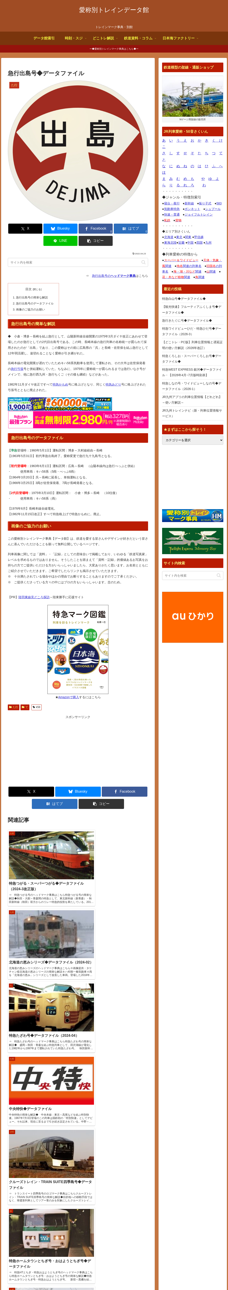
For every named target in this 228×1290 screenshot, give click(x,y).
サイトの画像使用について (119, 1276)
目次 (28, 277)
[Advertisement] (45, 737)
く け (217, 140)
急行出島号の (114, 263)
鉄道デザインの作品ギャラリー (186, 1195)
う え (181, 140)
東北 (179, 237)
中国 (190, 242)
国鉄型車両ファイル (179, 1184)
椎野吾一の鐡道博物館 (180, 1190)
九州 (208, 242)
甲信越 (199, 237)
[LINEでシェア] (113, 229)
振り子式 (205, 203)
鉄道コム (171, 1178)
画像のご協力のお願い (30, 296)
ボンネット (192, 209)
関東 (188, 237)
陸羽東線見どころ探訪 (34, 583)
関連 (187, 271)
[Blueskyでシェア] (42, 229)
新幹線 (189, 203)
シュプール (213, 209)
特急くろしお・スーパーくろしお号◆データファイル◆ (191, 358)
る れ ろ (185, 185)
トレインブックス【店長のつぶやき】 (191, 1173)
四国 (199, 242)
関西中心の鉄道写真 (179, 1201)
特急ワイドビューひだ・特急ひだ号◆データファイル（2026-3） (191, 331)
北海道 (168, 237)
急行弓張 (17, 355)
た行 (13, 693)
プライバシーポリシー (208, 1276)
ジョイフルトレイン (199, 214)
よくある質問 (152, 1276)
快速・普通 (172, 214)
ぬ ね (181, 166)
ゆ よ (213, 179)
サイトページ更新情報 (101, 1158)
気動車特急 (172, 209)
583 (219, 203)
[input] (78, 250)
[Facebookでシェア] (66, 229)
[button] (137, 229)
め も (188, 179)
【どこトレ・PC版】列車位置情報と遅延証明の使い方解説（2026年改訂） (192, 344)
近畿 (181, 242)
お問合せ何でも (177, 1276)
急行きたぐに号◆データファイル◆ (187, 320)
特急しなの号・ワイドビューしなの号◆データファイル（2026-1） (191, 386)
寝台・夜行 (172, 203)
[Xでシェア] (19, 229)
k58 (36, 693)
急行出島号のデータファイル (34, 290)
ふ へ (217, 166)
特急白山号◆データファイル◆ (184, 298)
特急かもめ (60, 371)
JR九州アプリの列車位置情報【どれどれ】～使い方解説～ (192, 399)
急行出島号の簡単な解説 (32, 284)
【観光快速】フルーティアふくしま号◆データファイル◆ (191, 309)
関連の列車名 (189, 266)
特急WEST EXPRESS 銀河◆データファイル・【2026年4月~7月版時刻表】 (192, 372)
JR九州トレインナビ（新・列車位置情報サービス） (192, 413)
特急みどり (113, 371)
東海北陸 (170, 242)
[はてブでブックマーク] (90, 229)
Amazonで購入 (68, 683)
